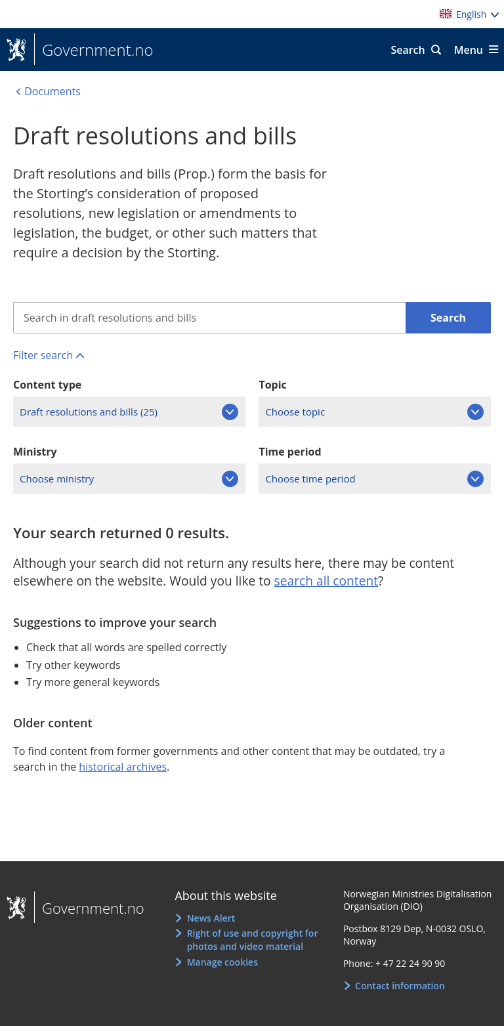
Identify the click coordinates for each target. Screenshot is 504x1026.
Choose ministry (57, 478)
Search (407, 50)
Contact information (400, 985)
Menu (468, 50)
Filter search (43, 355)
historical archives (123, 766)
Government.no (94, 50)
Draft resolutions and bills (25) (89, 411)
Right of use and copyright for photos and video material (252, 939)
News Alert (211, 918)
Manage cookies (222, 962)
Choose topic (295, 411)
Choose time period (310, 478)
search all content (326, 580)
